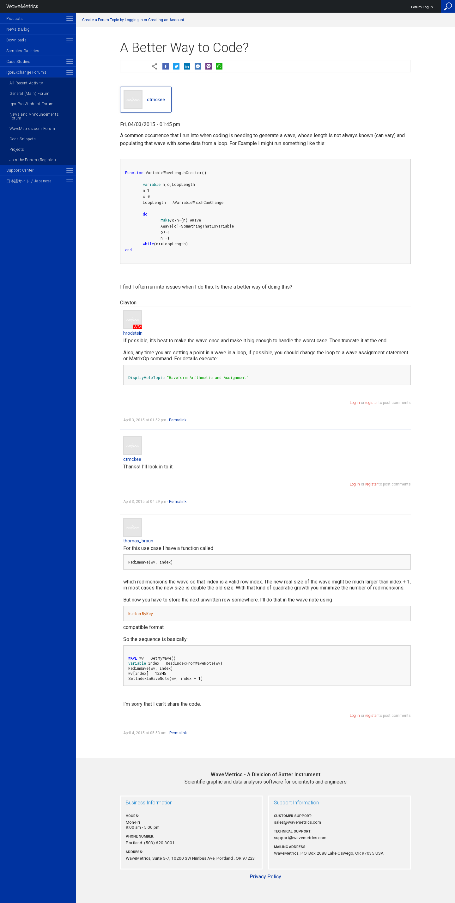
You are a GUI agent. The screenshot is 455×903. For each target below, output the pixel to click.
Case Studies (18, 61)
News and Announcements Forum (34, 116)
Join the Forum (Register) (32, 160)
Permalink (177, 420)
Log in (355, 402)
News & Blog (18, 29)
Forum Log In (422, 7)
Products (14, 18)
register (371, 402)
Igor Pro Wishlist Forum (31, 104)
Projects (16, 149)
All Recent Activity (26, 83)
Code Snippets (22, 139)
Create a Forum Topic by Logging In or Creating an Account (133, 20)
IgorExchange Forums (26, 72)
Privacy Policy (265, 877)
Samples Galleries (22, 51)
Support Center (19, 170)
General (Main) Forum (29, 93)
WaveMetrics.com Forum (32, 128)
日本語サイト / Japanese (28, 181)
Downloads (16, 40)
